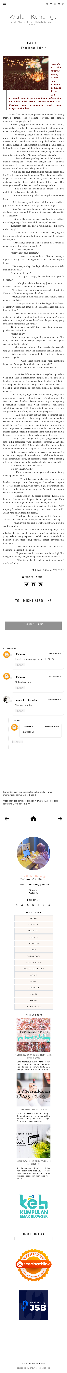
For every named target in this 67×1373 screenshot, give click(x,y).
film (33, 950)
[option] (33, 617)
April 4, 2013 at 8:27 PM (55, 676)
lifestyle (34, 988)
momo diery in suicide (26, 700)
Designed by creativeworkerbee (33, 1368)
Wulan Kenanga (33, 16)
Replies (17, 720)
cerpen (40, 577)
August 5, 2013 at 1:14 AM (54, 699)
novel (33, 994)
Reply (20, 664)
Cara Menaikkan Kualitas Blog (33, 1109)
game (33, 975)
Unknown (20, 654)
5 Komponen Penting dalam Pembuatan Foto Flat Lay (34, 1163)
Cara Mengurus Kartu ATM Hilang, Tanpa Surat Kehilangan (33, 1056)
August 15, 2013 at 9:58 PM (52, 726)
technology (33, 1007)
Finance (34, 924)
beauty (33, 937)
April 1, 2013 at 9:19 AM (55, 653)
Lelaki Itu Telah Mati (33, 624)
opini (33, 1000)
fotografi (33, 956)
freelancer (33, 962)
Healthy (33, 931)
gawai (34, 981)
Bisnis (34, 918)
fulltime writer (33, 969)
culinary (34, 943)
